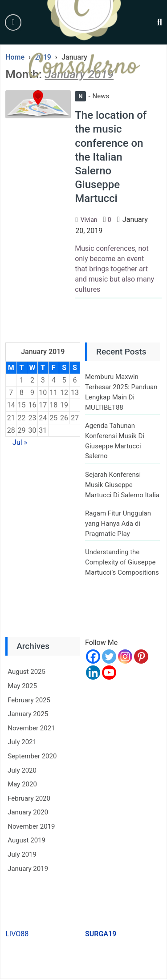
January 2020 (28, 812)
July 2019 (22, 854)
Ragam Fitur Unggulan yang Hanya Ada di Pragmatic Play (118, 523)
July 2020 (22, 770)
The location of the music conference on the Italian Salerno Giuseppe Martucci (111, 157)
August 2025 (26, 672)
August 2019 (26, 840)
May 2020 (22, 784)
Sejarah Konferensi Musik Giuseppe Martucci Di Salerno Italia (122, 485)
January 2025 (28, 714)
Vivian (89, 219)
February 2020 (29, 798)
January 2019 (28, 869)
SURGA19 (100, 934)
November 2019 (31, 826)
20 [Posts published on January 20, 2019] (75, 405)
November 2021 (31, 728)
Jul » (19, 442)
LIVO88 (17, 934)
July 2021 (22, 742)
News (92, 96)
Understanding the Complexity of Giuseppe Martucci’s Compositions (122, 562)
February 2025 (29, 700)
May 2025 (22, 686)
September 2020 (32, 756)
